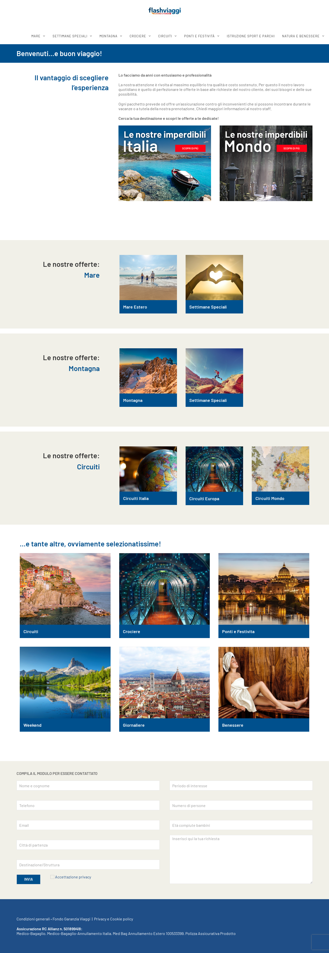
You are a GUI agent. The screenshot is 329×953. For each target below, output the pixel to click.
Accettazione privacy (73, 876)
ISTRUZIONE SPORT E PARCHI (251, 36)
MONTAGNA (108, 36)
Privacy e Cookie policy (113, 918)
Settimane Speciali (208, 307)
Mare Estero (135, 307)
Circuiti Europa (204, 498)
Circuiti (30, 631)
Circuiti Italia (136, 498)
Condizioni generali (33, 918)
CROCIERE (138, 36)
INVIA (28, 879)
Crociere (131, 631)
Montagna (132, 400)
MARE (35, 36)
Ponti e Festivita (238, 631)
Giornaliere (134, 725)
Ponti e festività (199, 36)
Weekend (32, 725)
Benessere (232, 725)
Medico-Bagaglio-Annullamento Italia (79, 933)
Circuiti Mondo (269, 498)
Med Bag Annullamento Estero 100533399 (148, 933)
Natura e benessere (301, 36)
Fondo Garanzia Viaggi (71, 918)
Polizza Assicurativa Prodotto (210, 933)
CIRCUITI (165, 36)
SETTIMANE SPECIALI (70, 36)
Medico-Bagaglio (31, 933)
